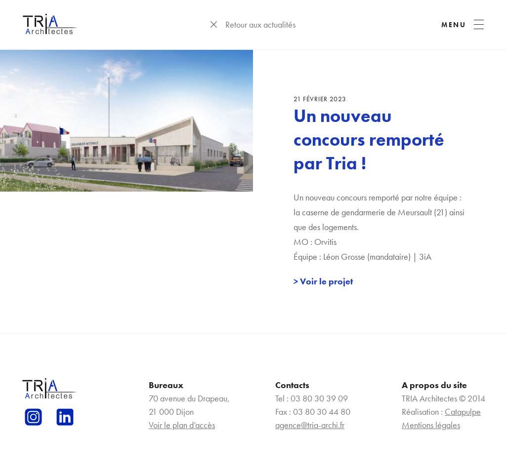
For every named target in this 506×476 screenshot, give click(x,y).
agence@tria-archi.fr (309, 425)
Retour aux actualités (260, 24)
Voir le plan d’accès (182, 425)
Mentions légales (431, 425)
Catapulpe (463, 411)
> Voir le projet (323, 281)
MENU (453, 24)
